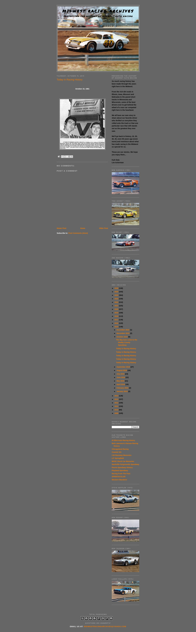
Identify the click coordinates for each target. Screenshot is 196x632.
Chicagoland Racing (120, 449)
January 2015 (122, 391)
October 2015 (122, 337)
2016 (116, 323)
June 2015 (121, 377)
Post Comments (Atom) (78, 233)
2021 (116, 306)
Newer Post (61, 228)
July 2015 (120, 374)
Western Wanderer (119, 480)
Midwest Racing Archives (98, 11)
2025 (116, 292)
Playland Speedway (120, 470)
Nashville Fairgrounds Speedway (125, 464)
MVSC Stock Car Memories (123, 461)
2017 (116, 320)
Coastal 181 (117, 452)
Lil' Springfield (118, 458)
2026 (116, 288)
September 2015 (123, 367)
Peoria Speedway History (122, 467)
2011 (116, 406)
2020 (116, 309)
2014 (116, 396)
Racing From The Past (121, 474)
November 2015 (123, 333)
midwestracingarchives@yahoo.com (105, 627)
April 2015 (120, 384)
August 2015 (121, 370)
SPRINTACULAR (118, 477)
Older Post (103, 228)
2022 (116, 302)
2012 (116, 403)
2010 (116, 410)
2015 (116, 327)
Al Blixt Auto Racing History (123, 440)
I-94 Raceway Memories (121, 455)
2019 (116, 313)
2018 (116, 316)
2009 (116, 413)
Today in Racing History (126, 349)
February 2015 (122, 388)
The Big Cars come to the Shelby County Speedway (126, 342)
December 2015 (123, 330)
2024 (116, 295)
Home (82, 228)
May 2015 (120, 381)
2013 (116, 399)
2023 (116, 299)
